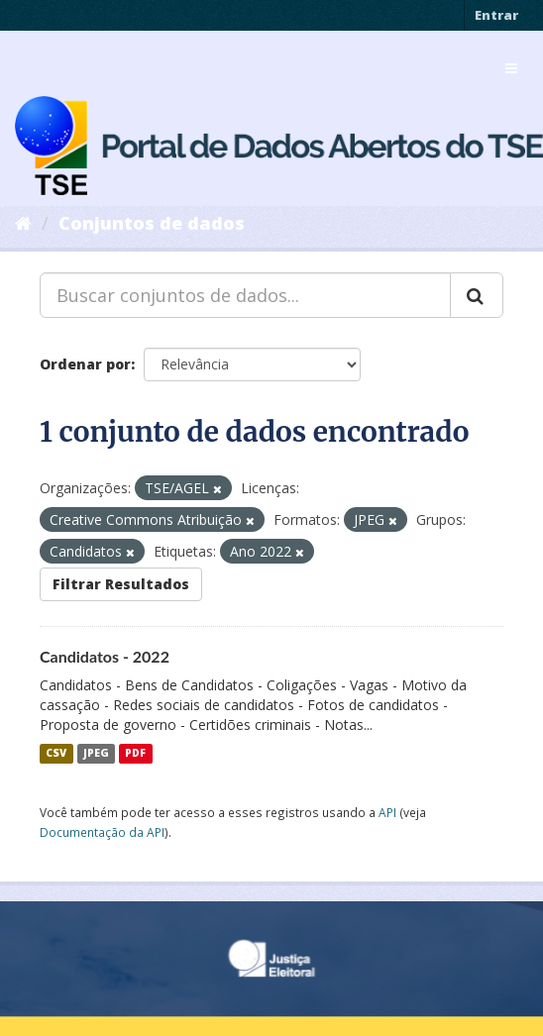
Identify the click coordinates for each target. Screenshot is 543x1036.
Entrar (496, 15)
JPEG (96, 754)
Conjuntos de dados (151, 223)
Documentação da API (102, 832)
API (387, 812)
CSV (56, 754)
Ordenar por (85, 364)
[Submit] (476, 295)
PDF (135, 754)
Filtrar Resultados (121, 583)
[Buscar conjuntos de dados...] (245, 295)
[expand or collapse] (511, 68)
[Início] (23, 223)
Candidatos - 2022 (104, 656)
